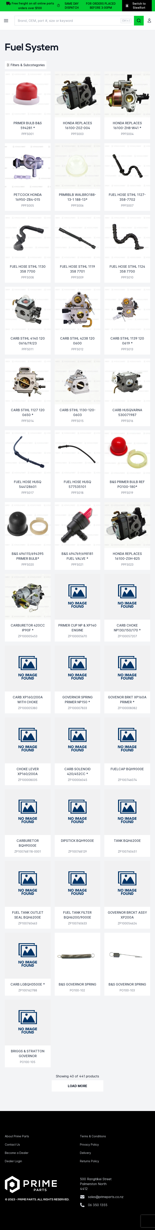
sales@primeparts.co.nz (106, 1197)
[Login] (149, 20)
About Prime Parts (17, 1136)
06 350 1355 (97, 1205)
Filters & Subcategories (25, 65)
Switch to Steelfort (135, 5)
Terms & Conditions (93, 1136)
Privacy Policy (89, 1144)
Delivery (85, 1153)
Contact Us (12, 1144)
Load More (77, 1086)
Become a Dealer (16, 1153)
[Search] (139, 20)
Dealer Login (13, 1161)
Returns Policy (89, 1161)
